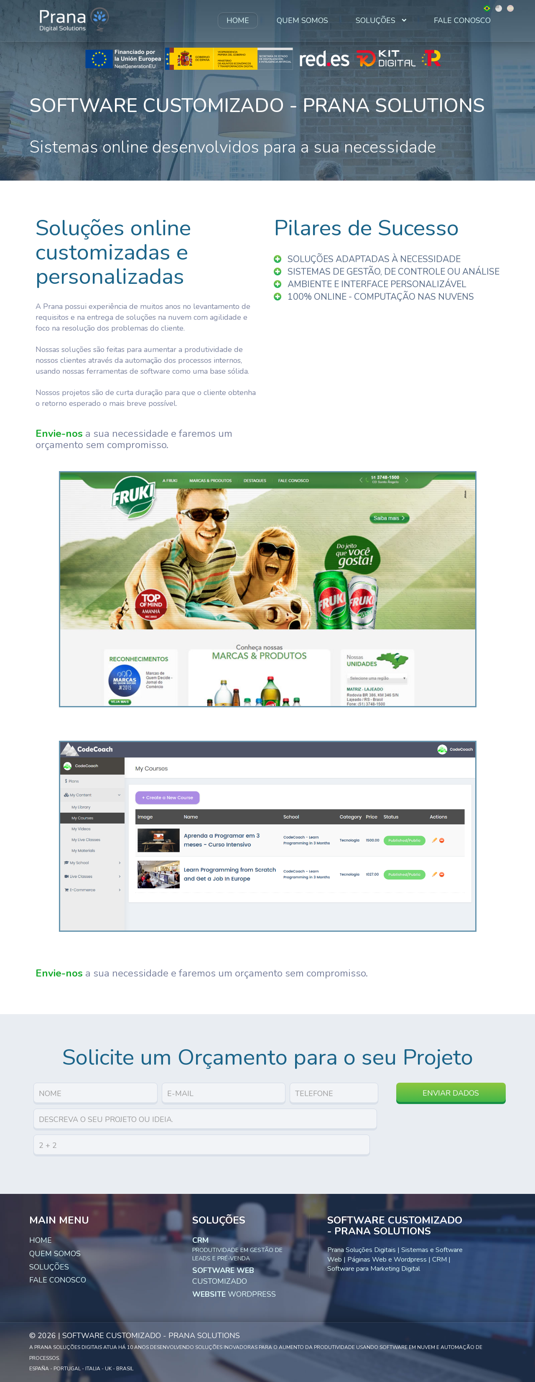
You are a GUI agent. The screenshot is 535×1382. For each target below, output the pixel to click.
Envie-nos (59, 433)
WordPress (234, 1294)
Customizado (223, 1275)
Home (238, 20)
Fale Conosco (462, 20)
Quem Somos (302, 20)
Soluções (381, 20)
